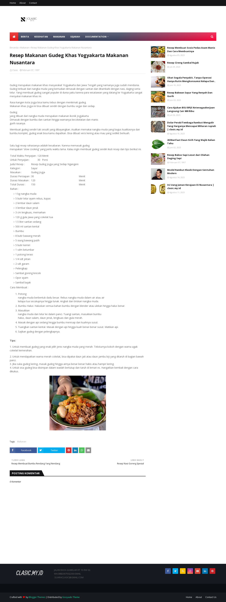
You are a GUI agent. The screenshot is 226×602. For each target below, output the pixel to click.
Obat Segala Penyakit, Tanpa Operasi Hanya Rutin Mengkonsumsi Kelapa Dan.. (191, 79)
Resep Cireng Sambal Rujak (183, 62)
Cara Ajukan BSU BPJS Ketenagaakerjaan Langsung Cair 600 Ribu (191, 109)
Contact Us (210, 597)
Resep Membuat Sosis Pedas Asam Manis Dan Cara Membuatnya (191, 49)
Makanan (24, 47)
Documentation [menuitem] (95, 36)
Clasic (15, 70)
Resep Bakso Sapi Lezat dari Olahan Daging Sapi (188, 156)
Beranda (14, 47)
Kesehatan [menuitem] (41, 36)
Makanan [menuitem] (59, 36)
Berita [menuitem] (25, 36)
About (22, 2)
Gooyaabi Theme (71, 597)
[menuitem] (14, 36)
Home (13, 2)
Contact (33, 2)
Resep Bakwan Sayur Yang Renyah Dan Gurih (189, 94)
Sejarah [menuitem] (75, 36)
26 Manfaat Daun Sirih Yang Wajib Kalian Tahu (191, 141)
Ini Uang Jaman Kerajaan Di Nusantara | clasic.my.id (190, 186)
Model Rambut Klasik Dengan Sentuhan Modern (190, 171)
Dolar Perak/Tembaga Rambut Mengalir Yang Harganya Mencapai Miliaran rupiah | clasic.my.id (191, 126)
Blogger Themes (37, 597)
